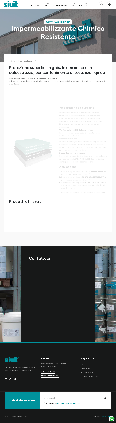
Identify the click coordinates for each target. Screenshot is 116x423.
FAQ (83, 364)
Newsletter (85, 368)
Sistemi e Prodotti (60, 4)
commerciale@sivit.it (50, 375)
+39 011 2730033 (48, 371)
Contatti (83, 4)
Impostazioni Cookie (89, 376)
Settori (46, 4)
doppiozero (106, 416)
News (73, 4)
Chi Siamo (35, 4)
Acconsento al (63, 403)
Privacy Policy (87, 372)
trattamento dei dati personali (68, 403)
